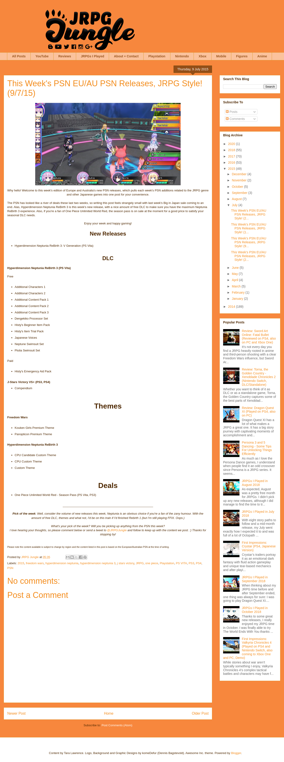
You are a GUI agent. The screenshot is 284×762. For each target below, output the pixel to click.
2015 (21, 563)
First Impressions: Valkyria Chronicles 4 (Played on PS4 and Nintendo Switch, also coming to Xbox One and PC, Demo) (247, 648)
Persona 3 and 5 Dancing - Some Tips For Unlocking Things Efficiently (257, 448)
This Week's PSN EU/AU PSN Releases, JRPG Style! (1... (248, 228)
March (237, 286)
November (239, 180)
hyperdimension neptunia (61, 563)
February (238, 292)
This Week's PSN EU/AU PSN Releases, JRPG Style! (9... (248, 242)
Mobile (221, 56)
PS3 (191, 563)
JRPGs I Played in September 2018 (255, 579)
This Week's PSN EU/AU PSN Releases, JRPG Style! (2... (248, 214)
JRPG (140, 563)
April (235, 280)
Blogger (236, 753)
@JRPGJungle (117, 530)
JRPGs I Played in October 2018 (255, 610)
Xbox (202, 56)
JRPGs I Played (92, 56)
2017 (232, 156)
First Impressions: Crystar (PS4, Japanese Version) (259, 546)
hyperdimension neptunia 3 (97, 563)
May (235, 274)
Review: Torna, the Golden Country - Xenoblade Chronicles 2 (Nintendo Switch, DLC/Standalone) (259, 377)
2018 (232, 150)
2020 (232, 144)
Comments (235, 119)
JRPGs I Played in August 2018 (255, 483)
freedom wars (35, 563)
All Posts (19, 56)
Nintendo (182, 56)
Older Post (200, 713)
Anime (262, 56)
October (238, 186)
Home (109, 713)
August (237, 199)
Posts (231, 112)
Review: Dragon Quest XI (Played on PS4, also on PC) (259, 411)
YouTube (42, 56)
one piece (151, 563)
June (235, 267)
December (239, 174)
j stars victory (125, 563)
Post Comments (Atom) (117, 725)
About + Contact (126, 56)
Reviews (64, 56)
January (238, 298)
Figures (242, 56)
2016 (232, 162)
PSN (10, 568)
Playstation (156, 56)
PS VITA (181, 563)
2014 (232, 306)
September (240, 193)
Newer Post (16, 713)
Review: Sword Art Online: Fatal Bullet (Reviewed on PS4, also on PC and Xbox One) (259, 336)
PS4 (199, 563)
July (235, 205)
